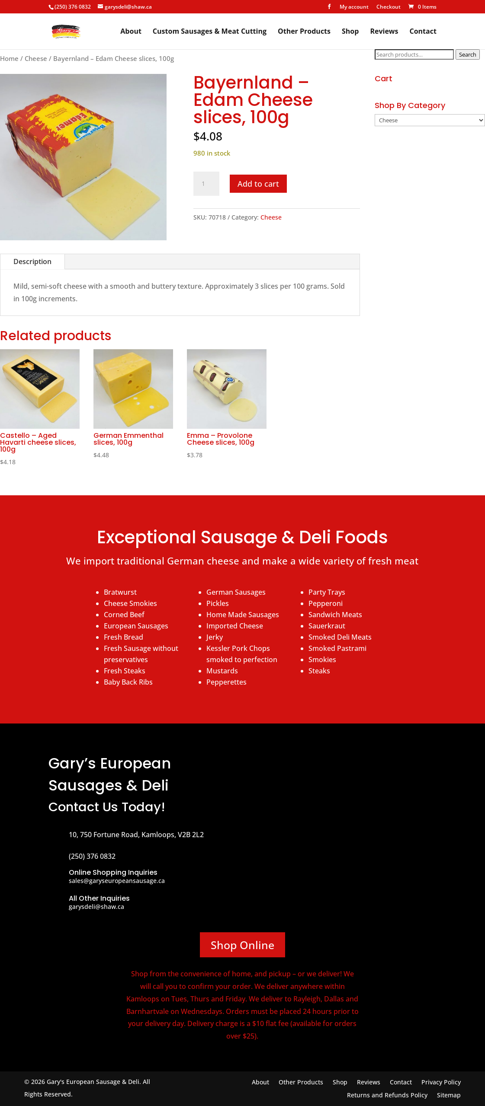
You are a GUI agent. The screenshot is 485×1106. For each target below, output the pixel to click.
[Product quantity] (206, 184)
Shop (350, 32)
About (130, 32)
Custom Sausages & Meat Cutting (210, 32)
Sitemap (449, 1095)
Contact (422, 32)
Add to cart (258, 183)
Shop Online (242, 944)
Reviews (384, 32)
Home (9, 58)
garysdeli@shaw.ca (96, 906)
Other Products (304, 32)
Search (467, 54)
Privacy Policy (441, 1082)
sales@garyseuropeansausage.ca (117, 881)
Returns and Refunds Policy (387, 1095)
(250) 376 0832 (73, 6)
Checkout (388, 7)
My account (354, 7)
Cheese (36, 58)
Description (32, 261)
